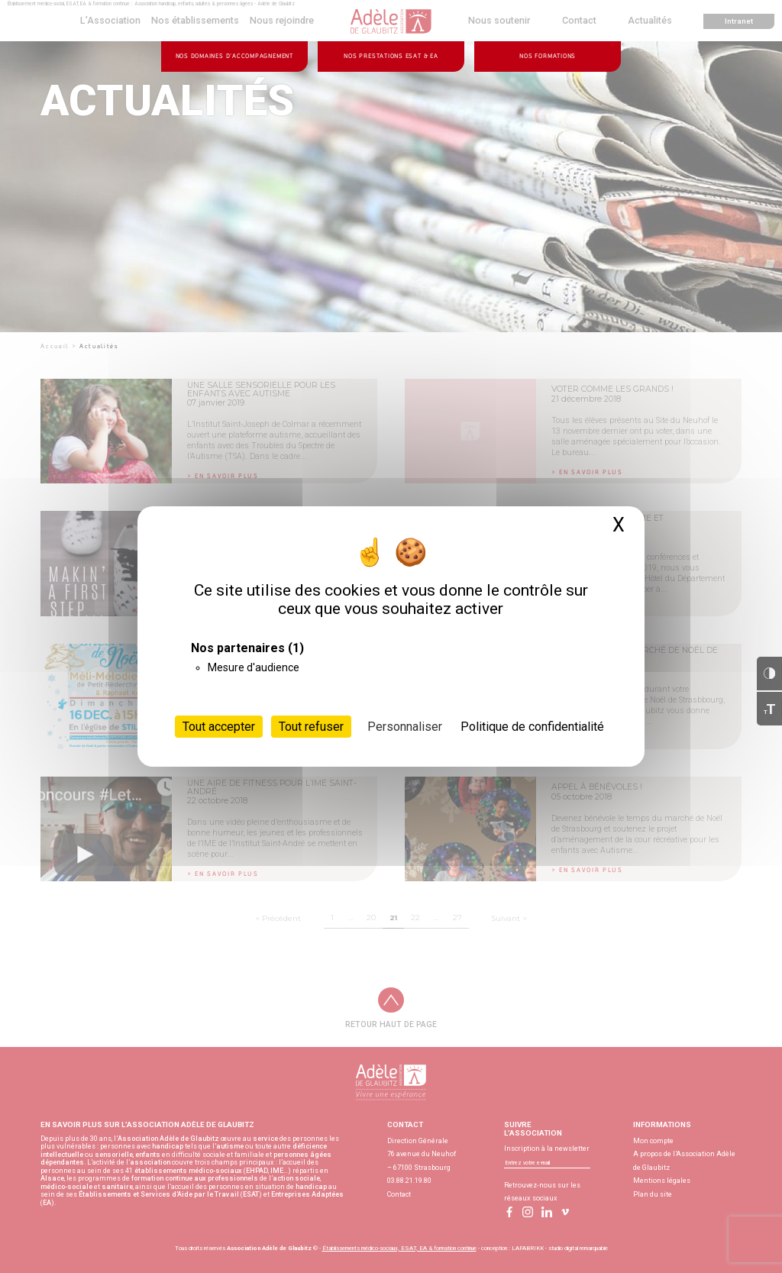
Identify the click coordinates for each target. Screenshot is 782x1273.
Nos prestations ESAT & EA (391, 56)
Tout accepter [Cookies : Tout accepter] (219, 726)
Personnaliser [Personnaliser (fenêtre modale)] (404, 726)
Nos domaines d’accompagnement (234, 56)
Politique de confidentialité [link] (532, 726)
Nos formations (547, 56)
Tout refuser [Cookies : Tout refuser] (311, 726)
